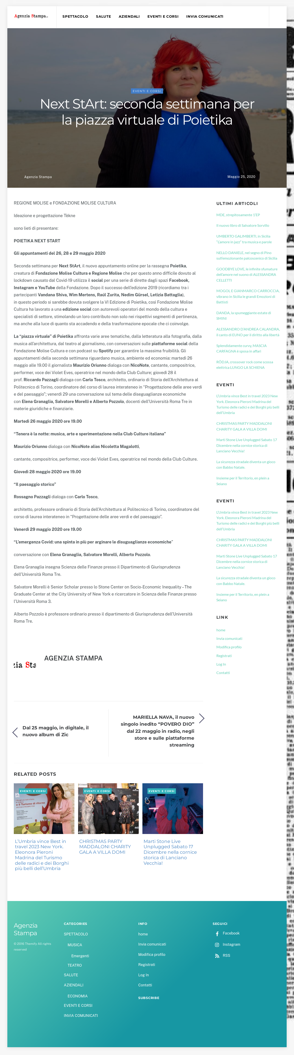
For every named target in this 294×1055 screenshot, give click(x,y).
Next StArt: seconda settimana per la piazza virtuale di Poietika (147, 113)
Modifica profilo (229, 648)
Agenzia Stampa (38, 179)
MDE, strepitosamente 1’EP (238, 216)
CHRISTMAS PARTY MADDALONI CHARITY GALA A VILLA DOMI (105, 848)
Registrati (224, 657)
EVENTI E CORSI (164, 16)
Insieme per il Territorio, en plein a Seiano (242, 482)
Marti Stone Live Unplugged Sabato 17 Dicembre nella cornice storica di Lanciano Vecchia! (170, 854)
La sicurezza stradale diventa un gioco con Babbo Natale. (245, 466)
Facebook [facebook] (226, 935)
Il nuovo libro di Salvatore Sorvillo (242, 227)
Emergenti (80, 958)
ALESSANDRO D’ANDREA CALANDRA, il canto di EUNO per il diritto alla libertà (248, 334)
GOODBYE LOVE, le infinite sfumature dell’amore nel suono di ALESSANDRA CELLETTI (246, 276)
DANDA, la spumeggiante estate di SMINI (243, 317)
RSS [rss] (221, 957)
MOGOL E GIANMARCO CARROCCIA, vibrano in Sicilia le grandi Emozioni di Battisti (248, 298)
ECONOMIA (78, 998)
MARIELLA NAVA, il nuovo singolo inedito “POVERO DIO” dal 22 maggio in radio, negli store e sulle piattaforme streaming (157, 733)
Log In (221, 666)
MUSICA (75, 947)
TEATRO (75, 967)
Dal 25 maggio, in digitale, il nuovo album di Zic (56, 732)
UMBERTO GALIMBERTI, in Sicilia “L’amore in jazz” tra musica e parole (244, 241)
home (220, 632)
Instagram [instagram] (226, 946)
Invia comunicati (229, 640)
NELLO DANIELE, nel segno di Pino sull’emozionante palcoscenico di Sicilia (246, 257)
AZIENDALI (130, 16)
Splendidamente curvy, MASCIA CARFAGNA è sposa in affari (241, 350)
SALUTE (104, 16)
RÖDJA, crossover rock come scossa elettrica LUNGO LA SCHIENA (244, 366)
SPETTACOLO (77, 16)
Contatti (223, 674)
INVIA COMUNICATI (206, 16)
